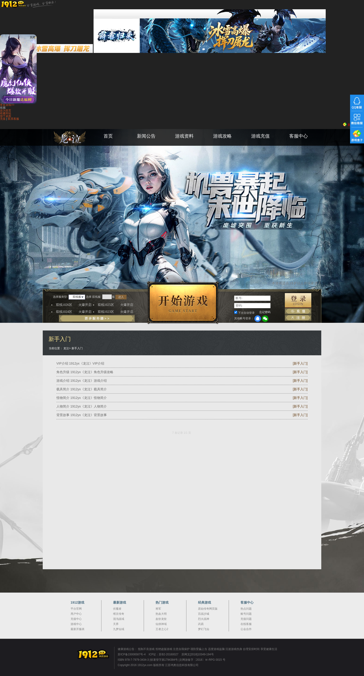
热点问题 (246, 608)
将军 (158, 608)
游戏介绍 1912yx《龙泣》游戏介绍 (81, 380)
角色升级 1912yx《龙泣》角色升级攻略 (84, 372)
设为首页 (5, 110)
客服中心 (298, 136)
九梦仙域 (118, 629)
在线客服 (246, 624)
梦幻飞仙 (203, 629)
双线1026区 (73, 304)
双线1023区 (115, 311)
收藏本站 (5, 113)
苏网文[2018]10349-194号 (198, 654)
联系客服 (13, 118)
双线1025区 (115, 304)
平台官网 (76, 608)
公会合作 (246, 629)
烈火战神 (203, 619)
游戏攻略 (222, 136)
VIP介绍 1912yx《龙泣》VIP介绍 (80, 363)
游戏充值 (260, 136)
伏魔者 (117, 608)
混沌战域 (118, 619)
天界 (116, 624)
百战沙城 (203, 613)
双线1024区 (73, 311)
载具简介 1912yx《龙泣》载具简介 (81, 389)
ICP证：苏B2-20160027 (163, 654)
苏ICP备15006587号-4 (132, 654)
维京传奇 (118, 613)
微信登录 (265, 318)
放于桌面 (5, 116)
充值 (3, 118)
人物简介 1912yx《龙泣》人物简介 (81, 406)
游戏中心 (76, 624)
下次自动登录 (246, 312)
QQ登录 (257, 318)
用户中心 (76, 613)
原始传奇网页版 (208, 608)
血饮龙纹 (161, 619)
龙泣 (66, 348)
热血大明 (161, 613)
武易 (201, 624)
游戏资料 (184, 136)
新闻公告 (146, 136)
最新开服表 (77, 629)
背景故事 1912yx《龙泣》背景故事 (81, 415)
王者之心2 (162, 629)
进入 (121, 297)
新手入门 (77, 348)
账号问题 (246, 613)
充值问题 (246, 619)
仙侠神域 (161, 624)
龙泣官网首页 (82, 144)
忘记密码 (264, 312)
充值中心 (76, 619)
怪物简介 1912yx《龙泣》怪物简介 (81, 398)
